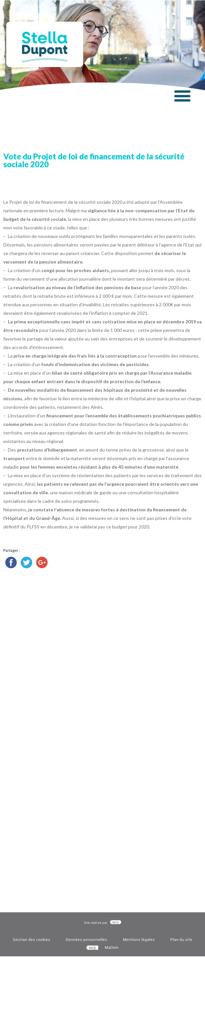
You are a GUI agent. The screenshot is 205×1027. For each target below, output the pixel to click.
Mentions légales (139, 939)
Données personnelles (86, 939)
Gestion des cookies (31, 939)
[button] (182, 95)
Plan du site (181, 939)
